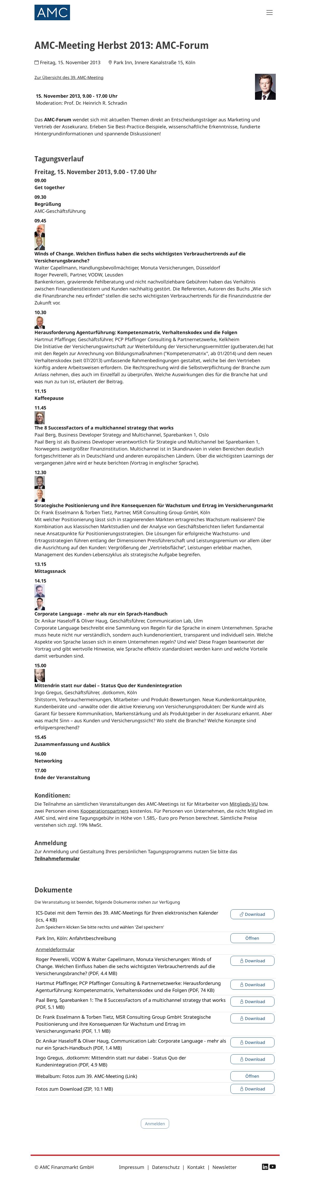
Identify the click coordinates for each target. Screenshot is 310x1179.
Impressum (131, 1167)
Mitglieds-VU (244, 804)
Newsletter (224, 1167)
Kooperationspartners (104, 811)
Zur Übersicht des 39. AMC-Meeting (69, 77)
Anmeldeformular (55, 949)
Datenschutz (166, 1167)
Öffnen (252, 938)
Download (252, 914)
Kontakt (196, 1167)
